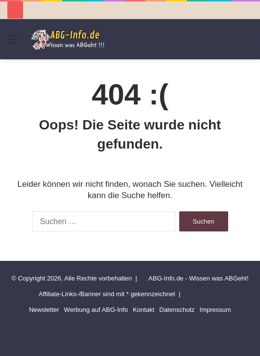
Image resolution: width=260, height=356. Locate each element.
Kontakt (143, 309)
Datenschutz (176, 309)
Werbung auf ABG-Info (96, 309)
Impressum (215, 309)
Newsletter (44, 309)
